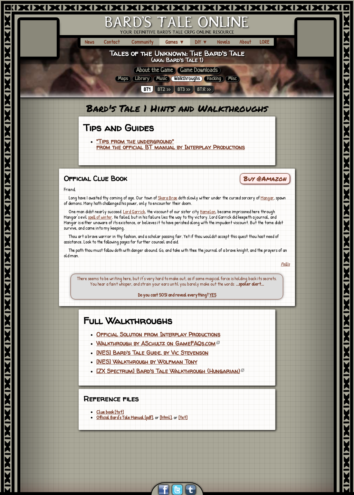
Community (142, 41)
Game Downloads (199, 70)
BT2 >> (164, 89)
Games (174, 41)
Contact (112, 41)
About (245, 41)
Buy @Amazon (265, 178)
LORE (264, 41)
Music (161, 78)
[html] (166, 417)
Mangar (267, 197)
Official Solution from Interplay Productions (158, 334)
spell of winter (100, 217)
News (89, 41)
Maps (123, 78)
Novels (223, 41)
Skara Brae (167, 197)
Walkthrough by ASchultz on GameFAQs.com (155, 343)
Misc (232, 78)
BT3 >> (183, 89)
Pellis (285, 264)
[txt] (182, 417)
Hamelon (207, 211)
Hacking (214, 78)
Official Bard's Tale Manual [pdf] (124, 417)
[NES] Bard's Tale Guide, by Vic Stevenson (152, 353)
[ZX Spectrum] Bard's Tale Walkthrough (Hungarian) (168, 371)
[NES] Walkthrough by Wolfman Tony (146, 362)
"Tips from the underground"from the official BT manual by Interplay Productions (170, 144)
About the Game (154, 70)
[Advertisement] (177, 448)
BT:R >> (204, 89)
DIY (201, 41)
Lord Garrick (134, 211)
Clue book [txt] (110, 411)
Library (142, 78)
